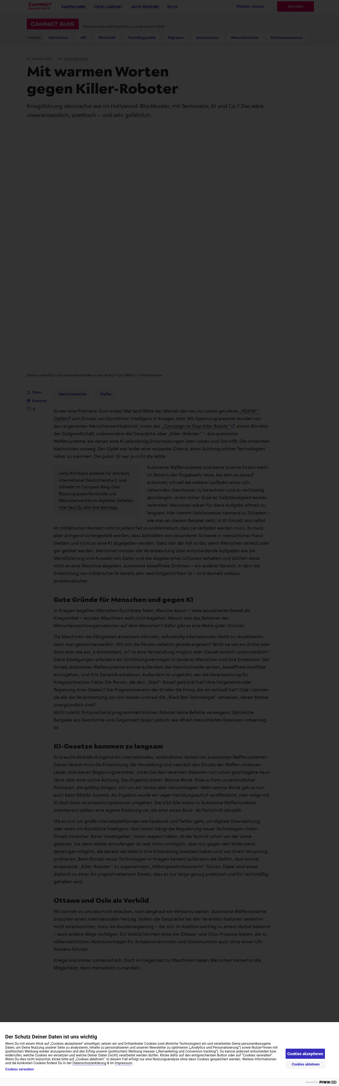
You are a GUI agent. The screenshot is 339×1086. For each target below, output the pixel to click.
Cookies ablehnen (306, 1064)
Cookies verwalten (19, 1069)
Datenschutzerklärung (89, 1063)
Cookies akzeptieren (305, 1053)
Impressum (123, 1063)
